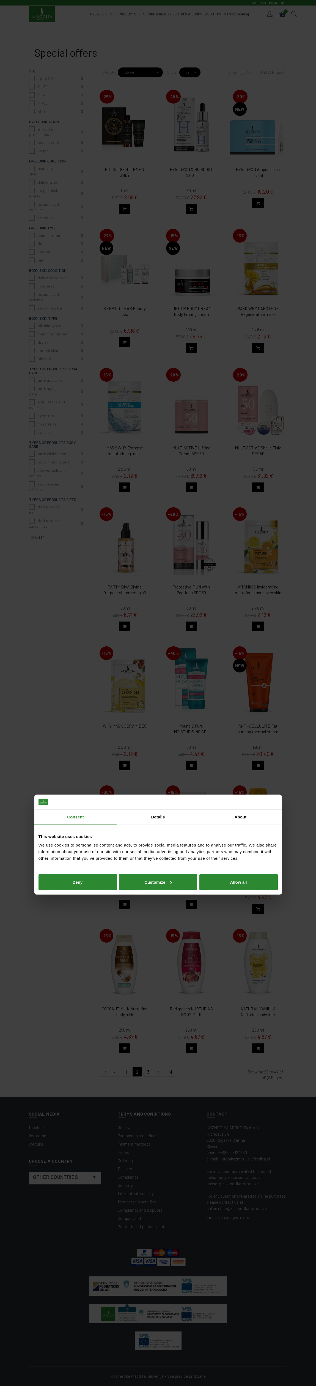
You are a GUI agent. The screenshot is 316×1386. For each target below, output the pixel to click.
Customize (158, 730)
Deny (78, 730)
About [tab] (241, 665)
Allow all (238, 730)
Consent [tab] (75, 665)
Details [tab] (158, 665)
